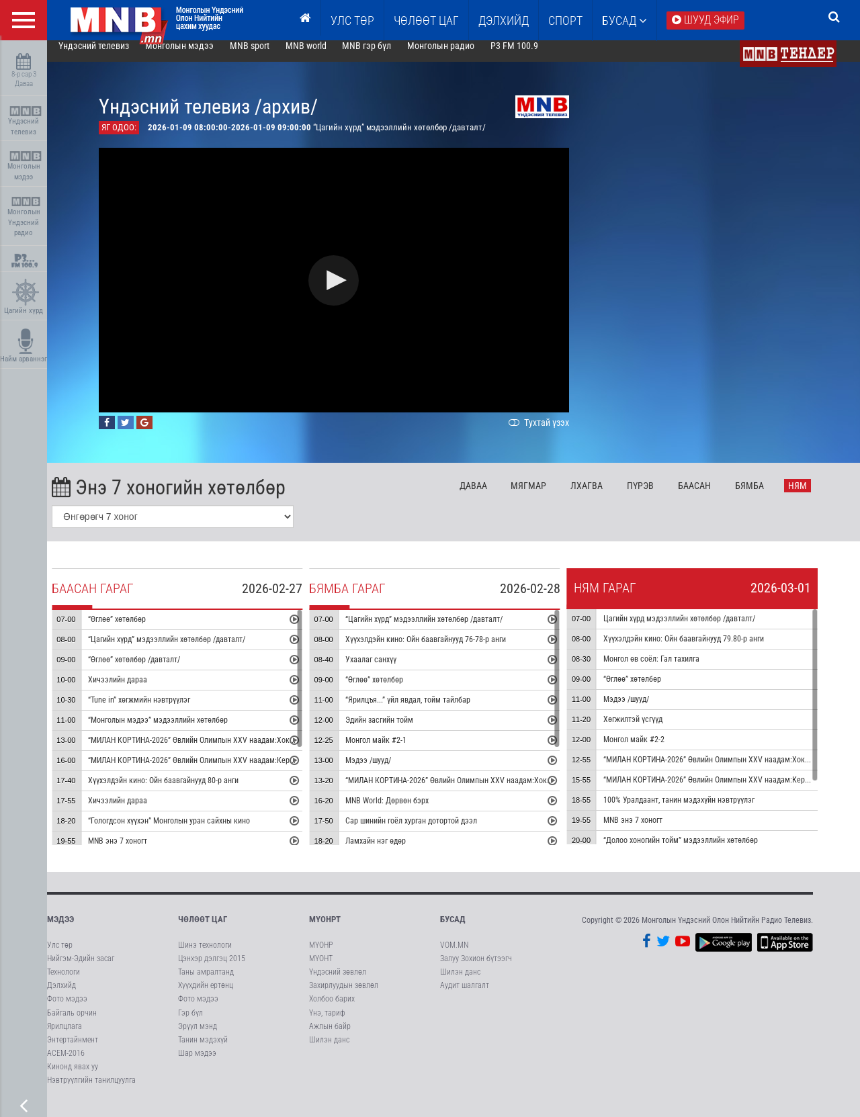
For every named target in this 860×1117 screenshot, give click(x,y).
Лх (605, 496)
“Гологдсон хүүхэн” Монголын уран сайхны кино (188, 831)
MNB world (324, 56)
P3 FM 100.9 (533, 56)
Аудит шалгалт (464, 996)
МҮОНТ (321, 969)
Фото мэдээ (67, 1009)
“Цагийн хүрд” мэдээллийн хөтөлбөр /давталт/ (185, 650)
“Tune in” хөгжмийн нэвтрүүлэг (158, 710)
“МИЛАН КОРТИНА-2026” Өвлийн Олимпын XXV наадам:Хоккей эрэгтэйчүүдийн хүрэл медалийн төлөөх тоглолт (553, 791)
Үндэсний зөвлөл (337, 982)
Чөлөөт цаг (202, 930)
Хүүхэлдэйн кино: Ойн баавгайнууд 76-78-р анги (444, 650)
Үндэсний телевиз (25, 121)
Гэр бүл (190, 1023)
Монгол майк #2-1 (394, 751)
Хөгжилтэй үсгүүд (651, 730)
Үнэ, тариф (327, 1023)
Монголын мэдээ (25, 166)
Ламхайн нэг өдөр (394, 851)
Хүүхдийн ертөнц (205, 996)
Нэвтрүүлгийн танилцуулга (91, 1091)
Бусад (624, 20)
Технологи (63, 982)
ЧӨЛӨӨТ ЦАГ (426, 20)
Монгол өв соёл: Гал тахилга (670, 669)
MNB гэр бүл (386, 56)
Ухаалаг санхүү (389, 670)
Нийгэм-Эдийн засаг (80, 969)
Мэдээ (60, 930)
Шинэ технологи (205, 955)
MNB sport (268, 56)
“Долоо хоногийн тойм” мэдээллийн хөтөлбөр (699, 851)
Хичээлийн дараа (136, 690)
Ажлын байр (330, 1037)
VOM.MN (454, 955)
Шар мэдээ (197, 1064)
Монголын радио (459, 56)
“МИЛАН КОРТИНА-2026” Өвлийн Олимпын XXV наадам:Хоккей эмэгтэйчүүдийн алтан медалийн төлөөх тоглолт (296, 751)
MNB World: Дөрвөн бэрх (405, 811)
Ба (713, 496)
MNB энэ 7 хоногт (136, 851)
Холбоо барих (332, 1009)
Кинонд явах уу (72, 1077)
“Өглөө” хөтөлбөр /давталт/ (153, 670)
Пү (659, 496)
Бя (768, 496)
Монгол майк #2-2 (652, 750)
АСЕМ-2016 (66, 1064)
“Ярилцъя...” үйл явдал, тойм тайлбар (426, 710)
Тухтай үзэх (556, 433)
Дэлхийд (503, 20)
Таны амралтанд (206, 982)
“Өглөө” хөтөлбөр (136, 630)
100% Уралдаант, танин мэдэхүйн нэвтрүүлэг (697, 810)
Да (492, 496)
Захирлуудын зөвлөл (343, 996)
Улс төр (352, 20)
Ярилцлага (64, 1037)
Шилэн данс (329, 1050)
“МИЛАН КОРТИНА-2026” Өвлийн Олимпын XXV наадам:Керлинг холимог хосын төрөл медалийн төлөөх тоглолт (296, 771)
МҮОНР (321, 955)
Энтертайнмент (72, 1050)
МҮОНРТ (325, 930)
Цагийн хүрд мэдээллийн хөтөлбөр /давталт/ (698, 629)
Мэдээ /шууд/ (387, 771)
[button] (353, 291)
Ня (816, 496)
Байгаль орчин (72, 1023)
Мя (548, 496)
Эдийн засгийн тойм (398, 730)
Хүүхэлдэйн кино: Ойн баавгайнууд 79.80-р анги (702, 649)
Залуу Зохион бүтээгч (476, 969)
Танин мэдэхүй (203, 1050)
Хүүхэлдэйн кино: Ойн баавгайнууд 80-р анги (182, 791)
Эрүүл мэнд (197, 1037)
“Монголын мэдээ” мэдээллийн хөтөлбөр (177, 730)
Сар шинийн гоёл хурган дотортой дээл (430, 831)
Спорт (565, 20)
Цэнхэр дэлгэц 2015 (211, 969)
